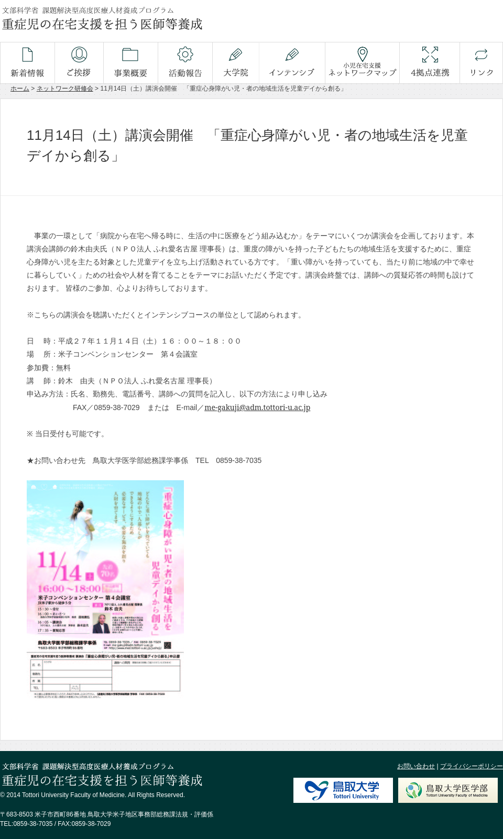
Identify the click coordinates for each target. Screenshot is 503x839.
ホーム (19, 88)
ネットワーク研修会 (65, 88)
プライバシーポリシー (471, 766)
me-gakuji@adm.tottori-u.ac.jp (257, 407)
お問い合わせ (416, 766)
